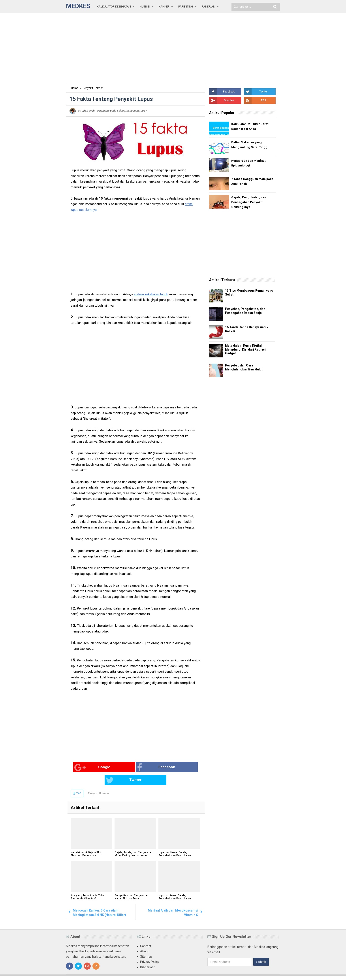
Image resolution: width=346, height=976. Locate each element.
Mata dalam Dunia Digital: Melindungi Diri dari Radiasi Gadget (246, 350)
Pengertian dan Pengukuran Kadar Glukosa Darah (131, 885)
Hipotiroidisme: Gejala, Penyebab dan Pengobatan (174, 885)
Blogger (274, 969)
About (144, 938)
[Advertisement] (173, 48)
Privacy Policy (149, 949)
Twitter (172, 767)
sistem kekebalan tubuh (151, 294)
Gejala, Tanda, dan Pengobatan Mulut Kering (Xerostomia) (133, 841)
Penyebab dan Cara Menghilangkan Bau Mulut (245, 368)
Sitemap (146, 944)
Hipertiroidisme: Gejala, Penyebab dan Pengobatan (174, 841)
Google (85, 767)
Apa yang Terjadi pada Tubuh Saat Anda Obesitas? (88, 885)
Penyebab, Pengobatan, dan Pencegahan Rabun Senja (247, 311)
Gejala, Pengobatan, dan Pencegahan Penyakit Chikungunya (249, 202)
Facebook (129, 767)
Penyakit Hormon (98, 780)
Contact (145, 933)
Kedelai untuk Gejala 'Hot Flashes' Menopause (86, 841)
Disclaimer (147, 954)
